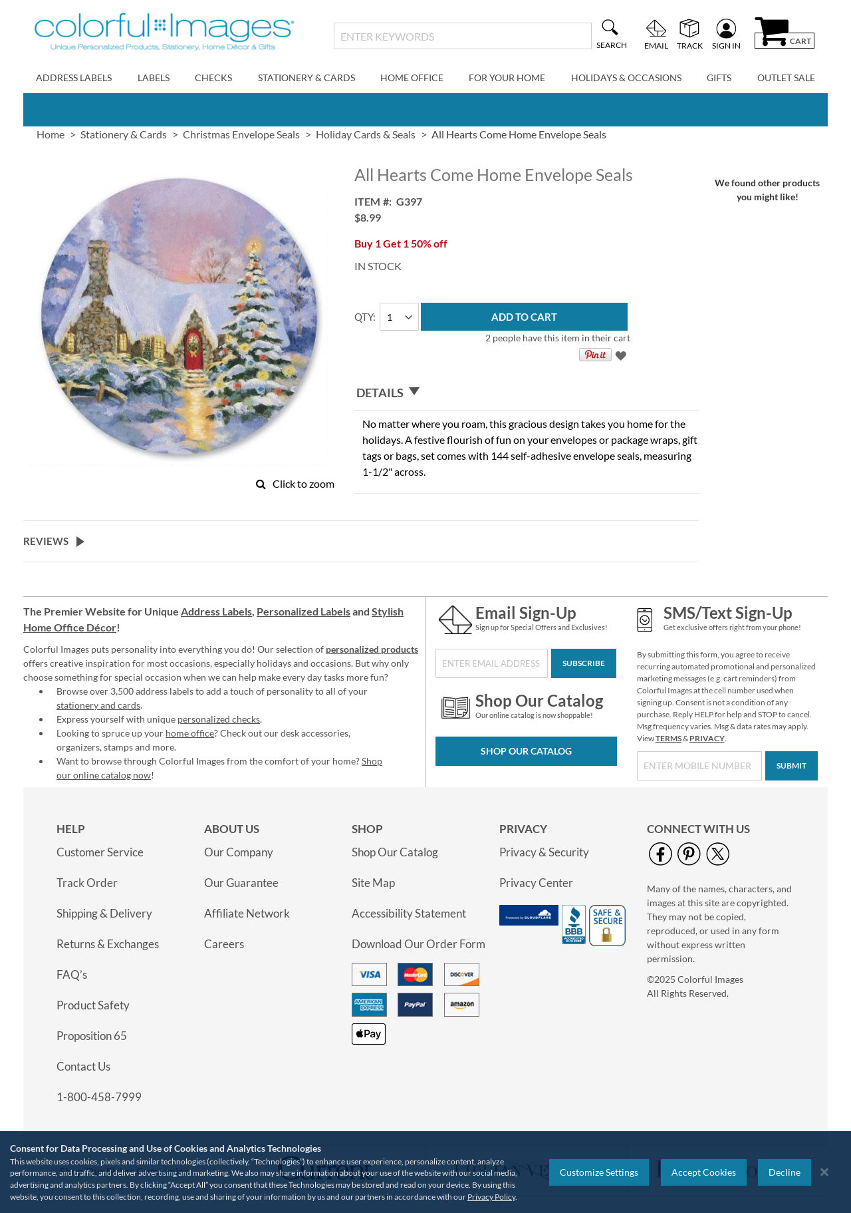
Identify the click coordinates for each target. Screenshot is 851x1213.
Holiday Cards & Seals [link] (366, 134)
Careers (224, 944)
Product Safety (93, 1005)
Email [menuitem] (656, 45)
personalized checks (219, 719)
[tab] (526, 392)
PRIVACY (707, 738)
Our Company (238, 852)
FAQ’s (72, 974)
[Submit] (791, 765)
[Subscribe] (583, 663)
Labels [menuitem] (154, 77)
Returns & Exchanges (108, 944)
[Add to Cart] (524, 317)
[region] (425, 1172)
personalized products (372, 649)
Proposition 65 (92, 1036)
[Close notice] (824, 1172)
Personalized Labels (303, 611)
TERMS (668, 738)
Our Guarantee (241, 883)
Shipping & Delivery (104, 913)
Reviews (45, 541)
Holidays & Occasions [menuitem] (626, 77)
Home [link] (50, 134)
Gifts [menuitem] (719, 77)
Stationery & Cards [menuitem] (306, 77)
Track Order (87, 883)
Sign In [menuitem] (726, 45)
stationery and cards (98, 705)
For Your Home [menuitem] (507, 77)
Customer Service (100, 852)
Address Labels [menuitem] (74, 77)
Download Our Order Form (418, 944)
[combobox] (462, 36)
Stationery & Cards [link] (123, 134)
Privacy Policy (491, 1197)
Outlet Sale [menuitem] (786, 77)
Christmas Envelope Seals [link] (241, 134)
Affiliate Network (247, 913)
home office (190, 733)
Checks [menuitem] (213, 77)
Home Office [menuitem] (411, 77)
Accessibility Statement (409, 913)
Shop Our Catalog (526, 751)
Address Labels (216, 611)
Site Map (373, 883)
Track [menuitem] (690, 45)
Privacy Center (536, 883)
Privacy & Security (544, 852)
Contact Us (83, 1066)
